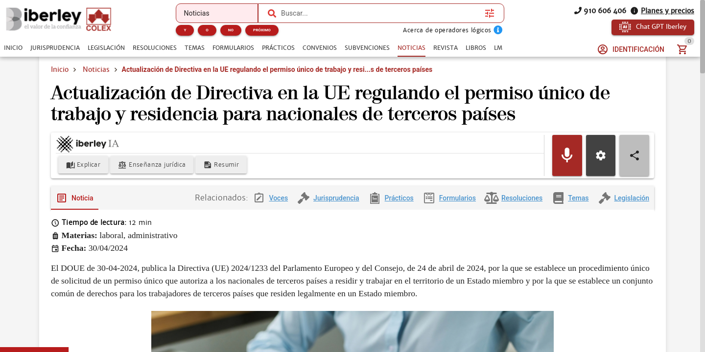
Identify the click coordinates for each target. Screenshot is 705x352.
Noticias (96, 69)
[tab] (13, 48)
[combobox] (380, 13)
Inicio (60, 69)
